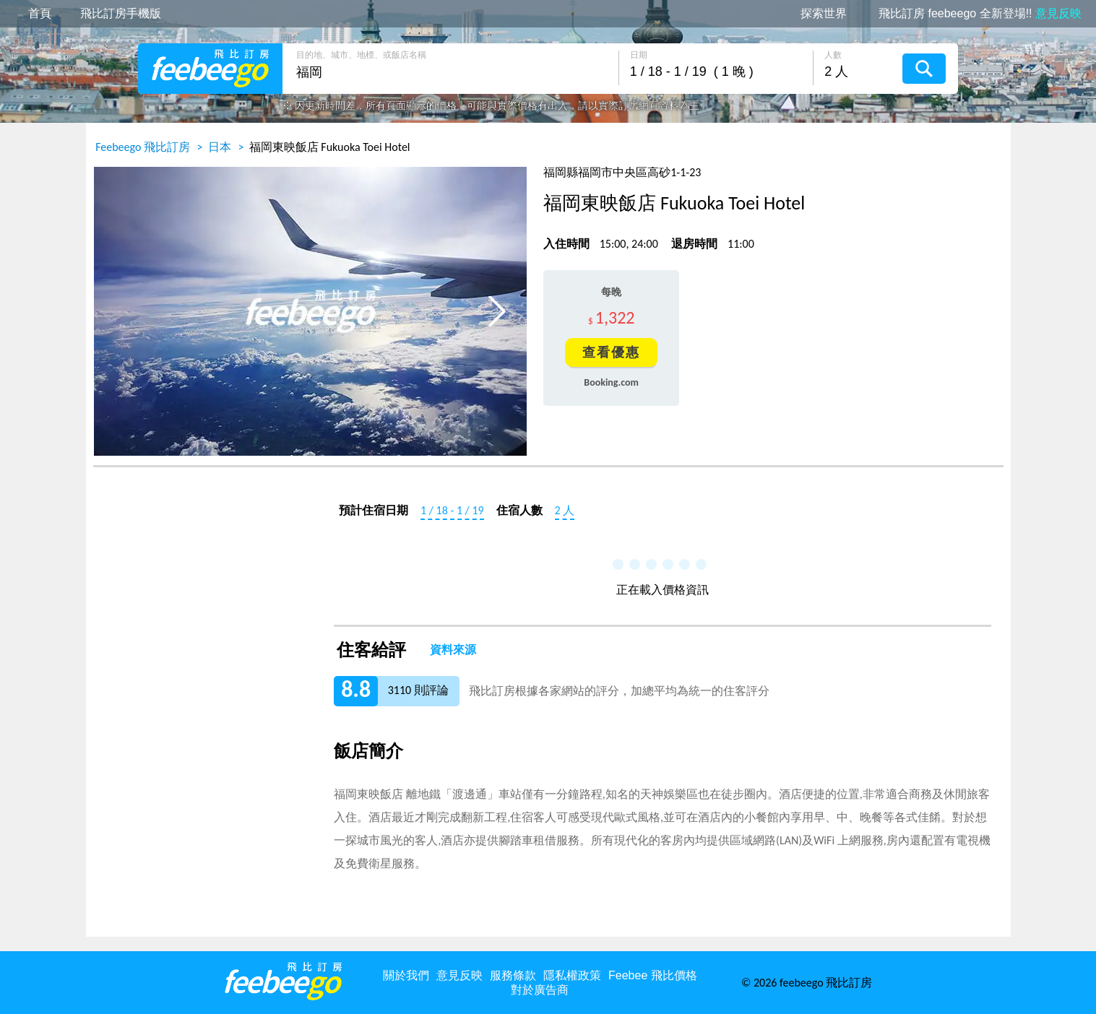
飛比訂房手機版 (120, 14)
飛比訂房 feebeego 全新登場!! (980, 14)
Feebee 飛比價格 (652, 975)
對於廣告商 (540, 990)
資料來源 (453, 650)
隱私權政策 (572, 975)
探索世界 (824, 14)
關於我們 (406, 975)
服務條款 (513, 975)
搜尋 (924, 68)
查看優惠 (611, 352)
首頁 (39, 14)
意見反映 (459, 975)
